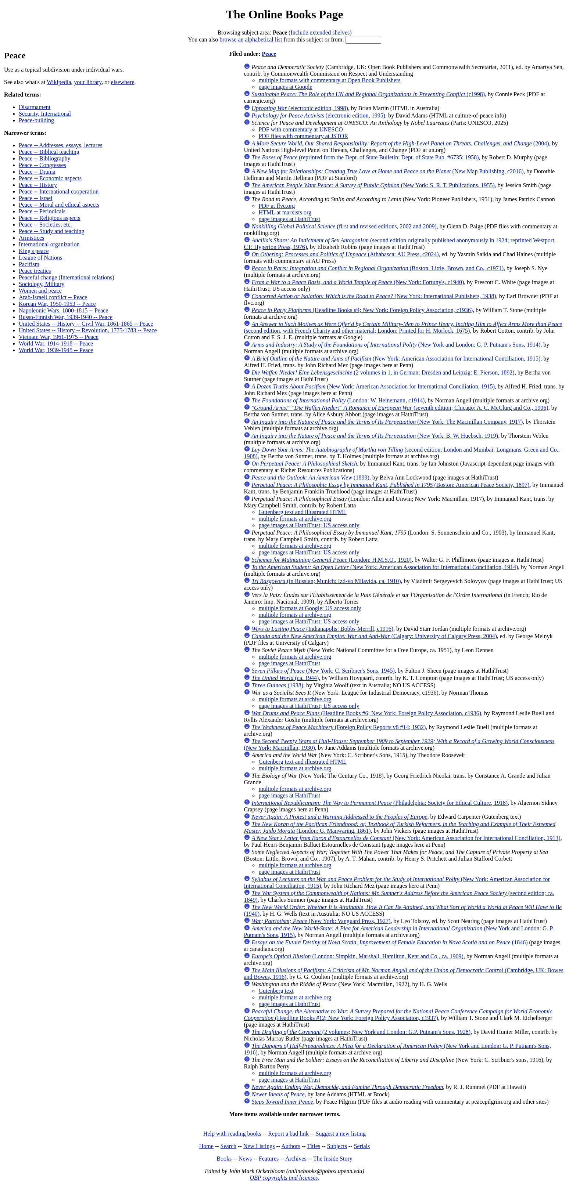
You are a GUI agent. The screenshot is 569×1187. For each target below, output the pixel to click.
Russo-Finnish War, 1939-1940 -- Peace (65, 317)
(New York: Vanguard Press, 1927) (320, 921)
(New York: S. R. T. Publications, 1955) (372, 185)
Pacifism (29, 264)
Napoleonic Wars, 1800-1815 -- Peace (63, 310)
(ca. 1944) (285, 678)
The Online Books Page (284, 14)
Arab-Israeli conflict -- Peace (53, 297)
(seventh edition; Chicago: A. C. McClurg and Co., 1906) (399, 408)
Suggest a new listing (341, 1133)
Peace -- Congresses (42, 165)
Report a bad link (288, 1133)
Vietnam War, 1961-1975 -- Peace (59, 337)
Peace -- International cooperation (59, 191)
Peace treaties (35, 271)
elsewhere (123, 82)
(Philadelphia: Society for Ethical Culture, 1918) (379, 803)
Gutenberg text (275, 991)
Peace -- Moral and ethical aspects (59, 205)
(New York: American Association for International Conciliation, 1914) (384, 567)
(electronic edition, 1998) (299, 108)
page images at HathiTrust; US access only (308, 525)
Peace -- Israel (36, 198)
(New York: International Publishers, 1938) (373, 296)
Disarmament (34, 107)
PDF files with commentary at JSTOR (303, 136)
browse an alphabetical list (250, 39)
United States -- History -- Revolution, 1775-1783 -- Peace (88, 330)
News (245, 1158)
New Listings (259, 1146)
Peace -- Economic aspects (50, 178)
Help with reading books (232, 1133)
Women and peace (40, 290)
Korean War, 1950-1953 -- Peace (57, 304)
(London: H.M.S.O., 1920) (331, 560)
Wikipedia (59, 82)
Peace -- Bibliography (44, 158)
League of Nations (40, 257)
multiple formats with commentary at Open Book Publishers (329, 80)
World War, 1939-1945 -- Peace (56, 350)
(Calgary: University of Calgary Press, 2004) (374, 636)
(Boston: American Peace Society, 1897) (390, 485)
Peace (269, 54)
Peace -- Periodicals (42, 211)
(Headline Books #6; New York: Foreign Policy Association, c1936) (366, 713)
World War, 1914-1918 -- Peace (56, 343)
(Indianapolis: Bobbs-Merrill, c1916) (322, 629)
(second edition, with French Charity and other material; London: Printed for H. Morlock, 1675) (403, 327)
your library (87, 82)
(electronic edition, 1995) (318, 115)
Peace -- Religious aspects (49, 218)
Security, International (45, 114)
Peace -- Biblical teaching (49, 152)
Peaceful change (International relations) (66, 277)
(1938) (277, 685)
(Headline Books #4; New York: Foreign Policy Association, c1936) (362, 310)
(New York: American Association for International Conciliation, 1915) (395, 358)
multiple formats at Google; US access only (309, 608)
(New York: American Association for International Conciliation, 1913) (405, 838)
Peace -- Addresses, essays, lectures (60, 145)
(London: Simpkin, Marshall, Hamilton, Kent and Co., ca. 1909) (357, 956)
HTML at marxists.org (284, 212)
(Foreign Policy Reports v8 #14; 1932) (338, 727)
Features (269, 1158)
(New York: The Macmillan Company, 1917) (387, 422)
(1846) (389, 942)
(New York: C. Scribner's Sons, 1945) (323, 670)
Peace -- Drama (37, 172)
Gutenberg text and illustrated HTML (302, 512)
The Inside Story (333, 1158)
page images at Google (285, 87)
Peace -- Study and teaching (52, 231)
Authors (290, 1146)
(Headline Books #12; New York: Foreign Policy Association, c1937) (398, 1014)
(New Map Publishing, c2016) (387, 171)
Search (229, 1146)
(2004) (400, 143)
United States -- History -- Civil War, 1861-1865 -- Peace (86, 324)
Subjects (337, 1146)
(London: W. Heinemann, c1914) (338, 400)
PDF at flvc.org (276, 206)
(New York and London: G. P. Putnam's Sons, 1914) (395, 344)
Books (224, 1158)
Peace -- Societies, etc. (45, 224)
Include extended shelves (320, 32)
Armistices (31, 238)
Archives (296, 1158)
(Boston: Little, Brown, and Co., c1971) (377, 268)
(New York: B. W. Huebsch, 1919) (374, 436)
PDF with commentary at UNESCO (300, 129)
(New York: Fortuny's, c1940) (357, 282)
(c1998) (368, 94)
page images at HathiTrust (289, 219)
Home (206, 1146)
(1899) (310, 477)
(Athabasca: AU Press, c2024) (345, 254)
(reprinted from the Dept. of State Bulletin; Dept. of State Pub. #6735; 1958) (365, 157)
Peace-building (36, 120)
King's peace (34, 251)
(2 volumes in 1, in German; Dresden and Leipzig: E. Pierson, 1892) (382, 372)
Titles (313, 1146)
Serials (362, 1146)
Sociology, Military (41, 284)
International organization (49, 244)
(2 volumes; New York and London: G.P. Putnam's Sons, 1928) (360, 1032)
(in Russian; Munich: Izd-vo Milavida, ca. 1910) (326, 581)
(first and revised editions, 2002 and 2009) (343, 226)
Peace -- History (38, 185)
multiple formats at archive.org (294, 518)
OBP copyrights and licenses (284, 1178)
